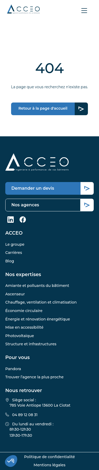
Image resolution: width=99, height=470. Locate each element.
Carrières (13, 252)
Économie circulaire (24, 310)
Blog (9, 261)
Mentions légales (49, 465)
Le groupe (14, 244)
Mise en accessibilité (24, 327)
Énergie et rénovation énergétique (37, 319)
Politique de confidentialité (49, 456)
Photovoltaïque (19, 335)
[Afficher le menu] (84, 10)
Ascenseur (15, 294)
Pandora (13, 368)
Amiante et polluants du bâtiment (37, 285)
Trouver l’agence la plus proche (34, 377)
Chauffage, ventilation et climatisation (41, 302)
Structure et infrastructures (30, 344)
